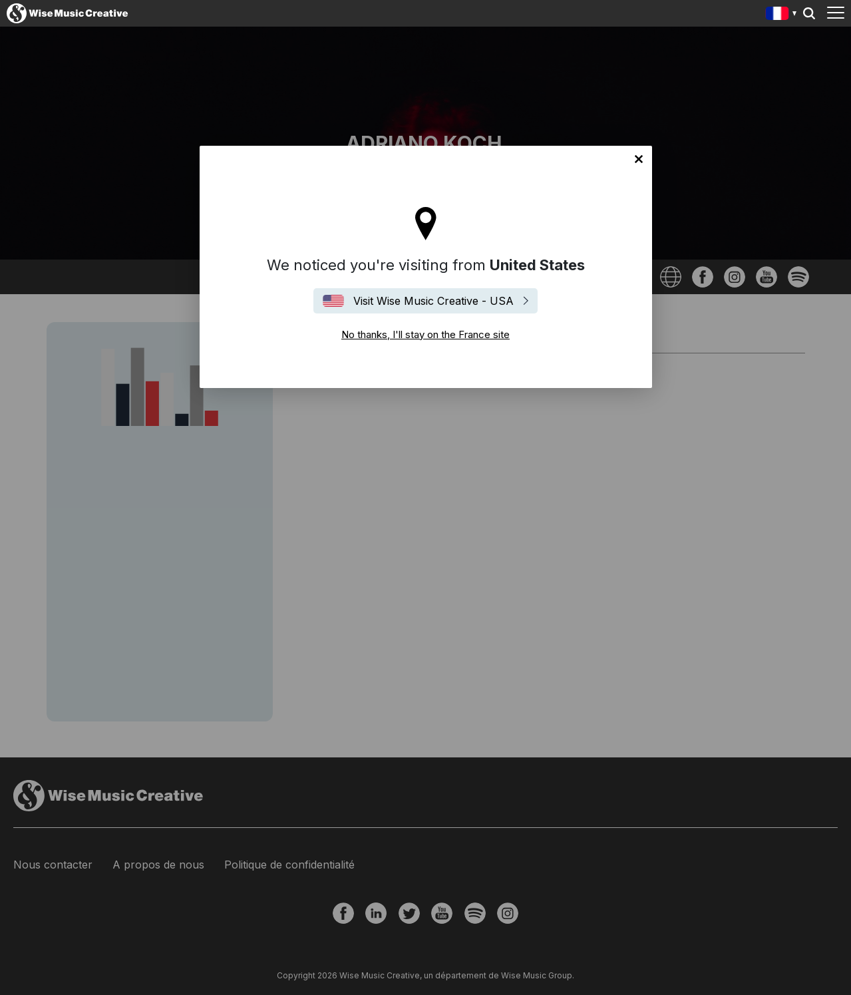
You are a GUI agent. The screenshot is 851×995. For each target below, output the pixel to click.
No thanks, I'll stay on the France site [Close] (638, 159)
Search (809, 13)
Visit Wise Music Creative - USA (433, 300)
